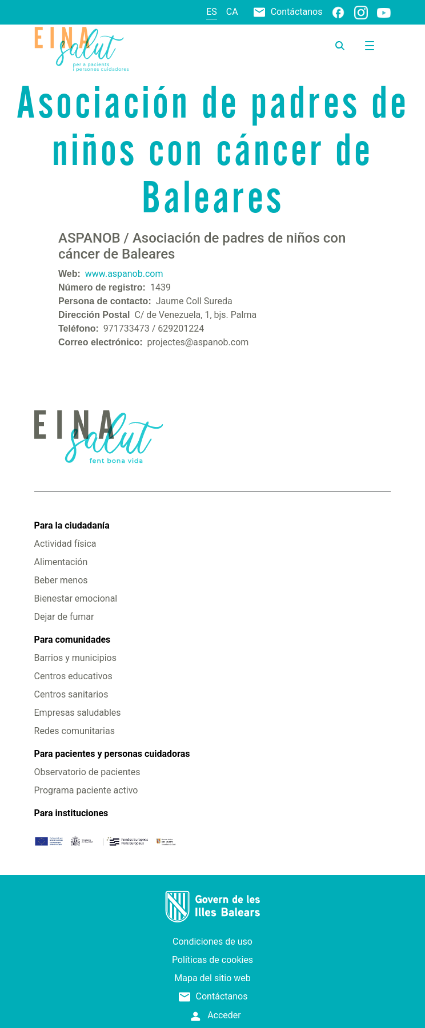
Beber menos (61, 580)
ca (232, 11)
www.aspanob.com (124, 273)
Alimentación (61, 562)
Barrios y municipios (75, 657)
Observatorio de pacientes (87, 772)
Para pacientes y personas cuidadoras (112, 753)
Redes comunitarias (74, 730)
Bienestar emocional (76, 598)
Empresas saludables (77, 712)
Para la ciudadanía (72, 525)
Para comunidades (72, 639)
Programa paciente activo (86, 790)
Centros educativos (73, 676)
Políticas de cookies (212, 959)
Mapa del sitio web (212, 978)
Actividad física (65, 543)
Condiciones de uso (212, 941)
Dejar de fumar (64, 616)
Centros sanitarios (71, 694)
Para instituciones (71, 813)
